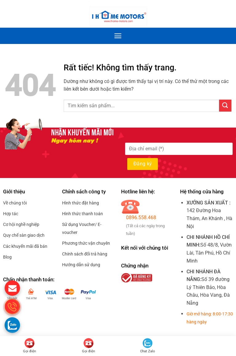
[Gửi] (225, 106)
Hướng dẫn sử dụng (81, 264)
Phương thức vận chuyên (86, 243)
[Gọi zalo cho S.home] (12, 325)
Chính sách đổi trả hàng (84, 253)
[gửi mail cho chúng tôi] (12, 288)
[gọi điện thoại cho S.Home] (12, 306)
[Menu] (118, 36)
